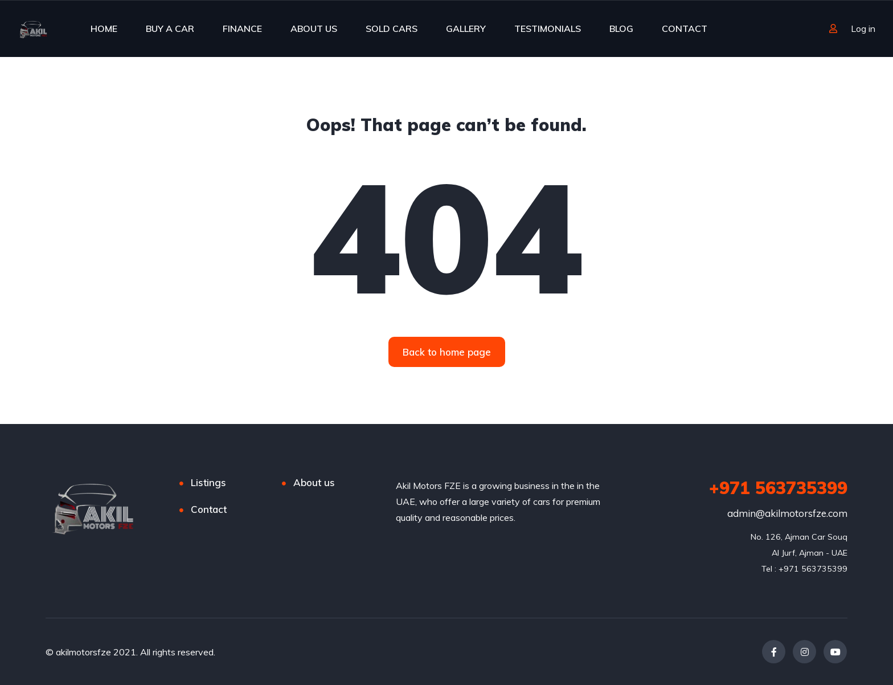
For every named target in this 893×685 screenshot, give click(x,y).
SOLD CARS (391, 28)
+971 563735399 (778, 488)
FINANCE (242, 28)
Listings (208, 482)
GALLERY (466, 28)
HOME (104, 28)
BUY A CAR (170, 28)
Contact (209, 509)
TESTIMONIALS (547, 28)
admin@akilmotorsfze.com (787, 513)
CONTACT (684, 28)
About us (314, 482)
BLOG (621, 28)
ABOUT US (313, 28)
